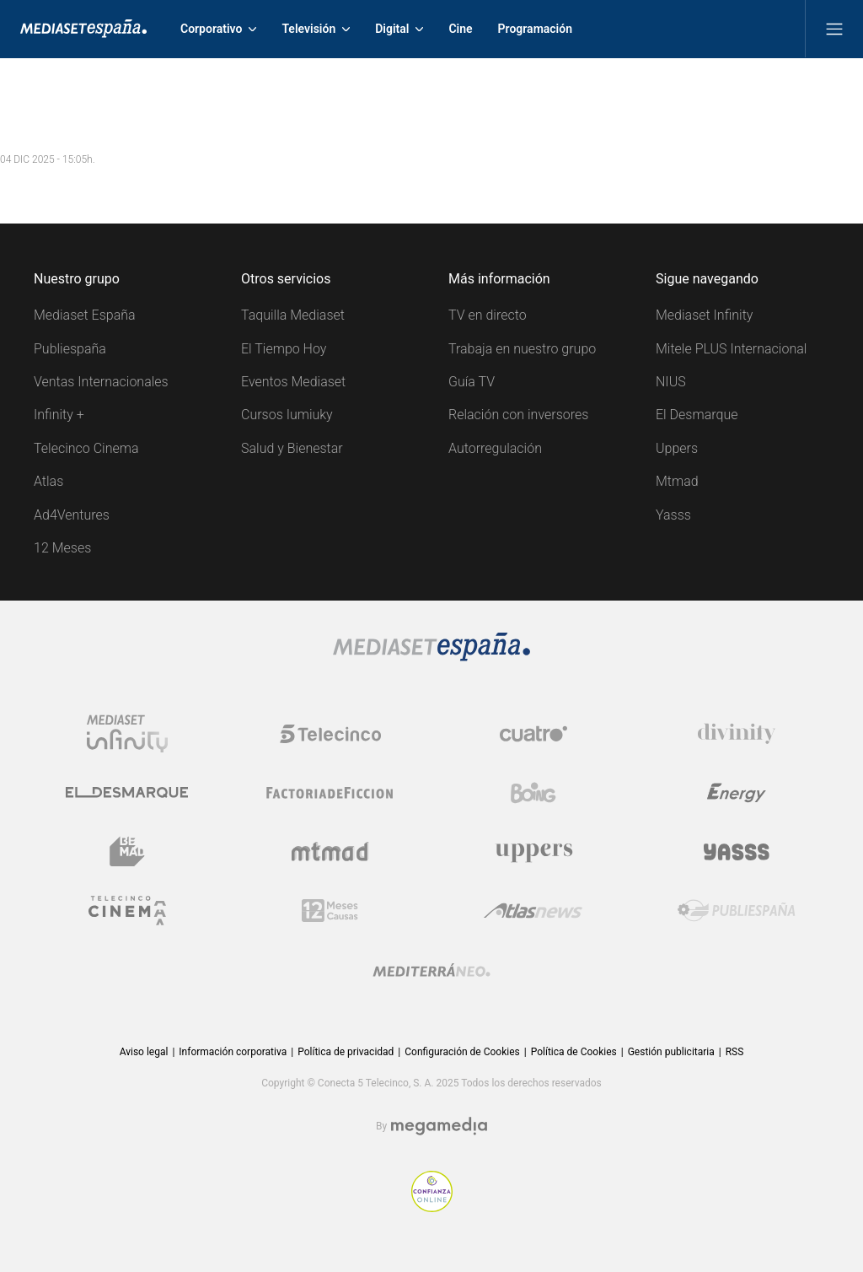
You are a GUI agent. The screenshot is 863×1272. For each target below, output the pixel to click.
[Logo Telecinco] (330, 734)
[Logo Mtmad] (330, 851)
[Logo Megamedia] (439, 1126)
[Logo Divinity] (736, 734)
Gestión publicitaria (671, 1052)
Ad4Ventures (72, 515)
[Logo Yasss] (736, 852)
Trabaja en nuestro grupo (522, 349)
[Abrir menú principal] (834, 28)
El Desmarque (696, 415)
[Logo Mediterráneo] (431, 970)
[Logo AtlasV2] (533, 911)
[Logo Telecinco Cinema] (127, 910)
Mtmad (677, 481)
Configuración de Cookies (462, 1052)
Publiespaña (70, 349)
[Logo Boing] (533, 793)
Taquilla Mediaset (293, 315)
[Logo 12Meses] (330, 910)
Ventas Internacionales (101, 382)
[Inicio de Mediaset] (83, 29)
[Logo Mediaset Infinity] (127, 734)
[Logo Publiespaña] (737, 911)
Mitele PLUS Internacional (731, 349)
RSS (735, 1052)
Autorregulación (495, 448)
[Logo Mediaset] (431, 657)
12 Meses (62, 548)
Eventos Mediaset (293, 382)
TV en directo (487, 315)
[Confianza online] (432, 1207)
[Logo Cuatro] (533, 734)
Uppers (677, 448)
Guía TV (471, 382)
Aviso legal (144, 1052)
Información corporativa (233, 1052)
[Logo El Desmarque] (127, 792)
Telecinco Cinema (86, 448)
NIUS (671, 382)
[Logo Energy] (736, 793)
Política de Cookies (574, 1052)
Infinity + (59, 415)
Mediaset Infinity (704, 315)
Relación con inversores (518, 415)
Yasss (673, 515)
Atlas (48, 481)
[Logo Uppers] (533, 852)
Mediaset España (85, 315)
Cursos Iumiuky (287, 415)
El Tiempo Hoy (283, 349)
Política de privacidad (345, 1052)
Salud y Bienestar (292, 448)
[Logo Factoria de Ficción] (330, 793)
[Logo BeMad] (127, 852)
